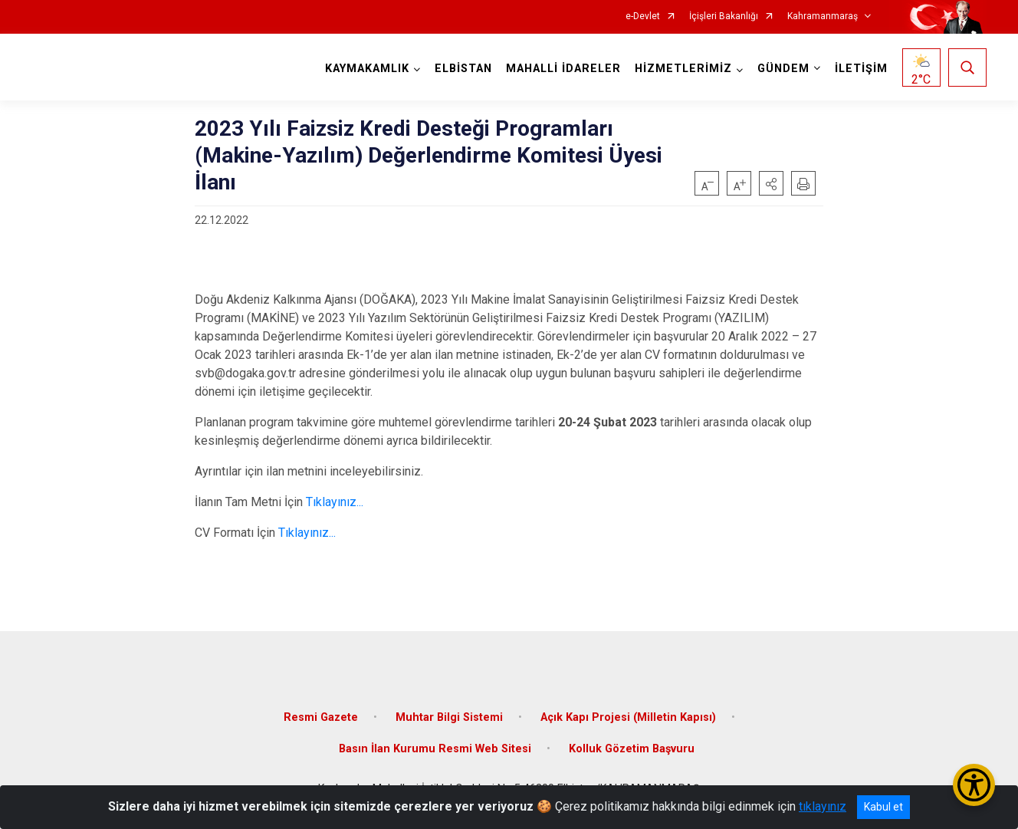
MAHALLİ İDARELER (563, 68)
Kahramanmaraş (822, 16)
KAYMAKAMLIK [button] (367, 68)
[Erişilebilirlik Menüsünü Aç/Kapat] (974, 785)
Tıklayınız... (334, 502)
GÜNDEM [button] (783, 68)
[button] (771, 183)
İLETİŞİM (861, 68)
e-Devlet (643, 16)
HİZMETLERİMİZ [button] (683, 68)
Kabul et (883, 807)
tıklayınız (822, 806)
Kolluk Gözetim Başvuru (632, 748)
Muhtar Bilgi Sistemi (449, 717)
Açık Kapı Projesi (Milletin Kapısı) (628, 717)
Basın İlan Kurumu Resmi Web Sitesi (435, 748)
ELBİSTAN (463, 68)
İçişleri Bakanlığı (723, 16)
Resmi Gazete (321, 717)
